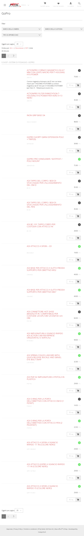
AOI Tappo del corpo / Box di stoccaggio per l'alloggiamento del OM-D (44, 182)
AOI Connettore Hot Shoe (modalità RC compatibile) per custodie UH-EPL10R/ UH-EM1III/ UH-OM (45, 314)
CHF (26, 48)
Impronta (9, 529)
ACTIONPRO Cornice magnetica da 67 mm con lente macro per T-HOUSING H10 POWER (46, 72)
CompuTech (42, 532)
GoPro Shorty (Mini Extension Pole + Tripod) (45, 138)
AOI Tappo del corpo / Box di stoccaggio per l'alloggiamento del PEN (44, 204)
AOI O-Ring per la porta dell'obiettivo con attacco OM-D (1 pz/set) (45, 400)
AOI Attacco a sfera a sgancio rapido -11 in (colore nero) (42, 443)
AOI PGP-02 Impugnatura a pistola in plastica (45, 378)
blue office (59, 529)
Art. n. (12, 48)
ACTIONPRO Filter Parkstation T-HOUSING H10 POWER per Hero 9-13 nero (44, 95)
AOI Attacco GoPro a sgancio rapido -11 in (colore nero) (46, 465)
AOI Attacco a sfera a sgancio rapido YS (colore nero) (42, 487)
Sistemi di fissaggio (18, 62)
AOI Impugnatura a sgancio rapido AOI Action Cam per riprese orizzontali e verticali (45, 335)
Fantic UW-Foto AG (47, 529)
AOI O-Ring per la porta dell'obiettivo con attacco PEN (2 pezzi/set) (44, 422)
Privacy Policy (18, 529)
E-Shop (5, 62)
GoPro (31, 62)
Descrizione (19, 48)
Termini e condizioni (30, 529)
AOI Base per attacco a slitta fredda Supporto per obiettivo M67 (46, 290)
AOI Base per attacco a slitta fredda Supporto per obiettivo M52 (46, 269)
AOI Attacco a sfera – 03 (39, 246)
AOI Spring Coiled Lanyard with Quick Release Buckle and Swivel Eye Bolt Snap (44, 357)
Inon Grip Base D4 (36, 115)
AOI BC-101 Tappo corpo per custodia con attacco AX (41, 225)
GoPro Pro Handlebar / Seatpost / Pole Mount (44, 160)
